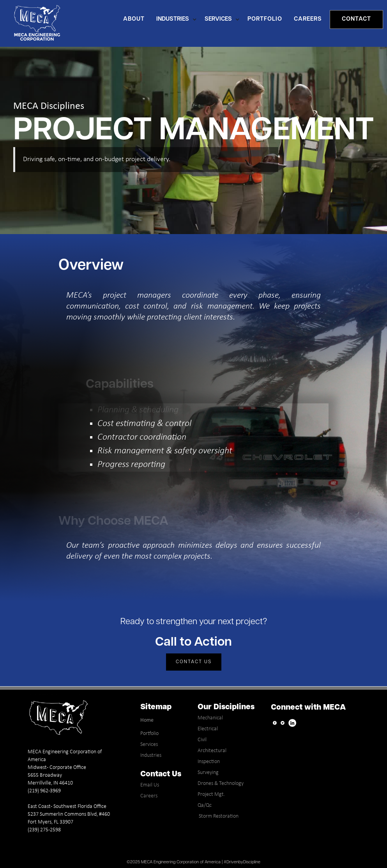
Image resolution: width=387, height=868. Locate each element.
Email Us (149, 785)
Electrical (208, 729)
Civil (202, 740)
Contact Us (194, 662)
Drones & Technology (221, 783)
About (134, 19)
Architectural (212, 751)
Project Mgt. (211, 794)
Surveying (208, 773)
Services (149, 744)
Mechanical (210, 718)
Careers (148, 796)
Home (147, 720)
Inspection (209, 762)
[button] (178, 19)
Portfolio (149, 734)
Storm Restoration (218, 816)
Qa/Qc (205, 805)
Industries (150, 755)
